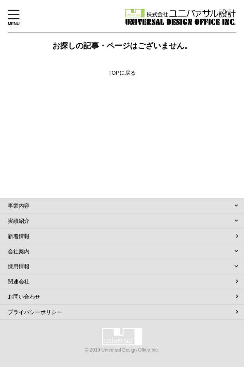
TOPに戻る (122, 73)
